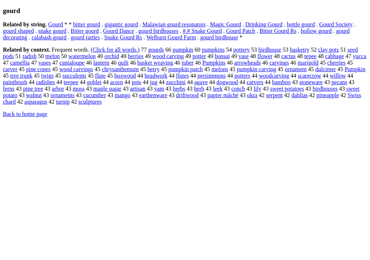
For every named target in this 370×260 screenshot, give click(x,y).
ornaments (63, 95)
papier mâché (222, 95)
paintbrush (15, 82)
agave (201, 82)
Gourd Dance (118, 31)
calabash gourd (49, 37)
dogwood (227, 82)
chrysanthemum (120, 69)
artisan (138, 89)
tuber (188, 63)
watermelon (82, 56)
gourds (156, 50)
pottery (241, 50)
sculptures (90, 102)
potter (199, 56)
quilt (123, 63)
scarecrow (309, 76)
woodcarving (274, 76)
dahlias (299, 95)
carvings (279, 63)
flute (100, 76)
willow (338, 76)
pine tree (33, 89)
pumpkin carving (256, 69)
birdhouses (325, 89)
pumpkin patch (185, 69)
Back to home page (25, 114)
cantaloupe (72, 63)
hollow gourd (316, 31)
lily (257, 89)
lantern (101, 63)
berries (136, 56)
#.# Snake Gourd (202, 31)
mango (122, 95)
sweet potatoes (287, 89)
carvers (255, 82)
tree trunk (21, 76)
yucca (359, 56)
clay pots (328, 50)
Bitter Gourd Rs (277, 31)
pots (136, 82)
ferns (8, 89)
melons (219, 69)
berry (153, 69)
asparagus (36, 102)
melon (52, 56)
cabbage (334, 56)
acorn (116, 82)
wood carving (168, 56)
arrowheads (247, 63)
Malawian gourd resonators (174, 24)
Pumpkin (355, 69)
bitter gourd (86, 24)
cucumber (94, 95)
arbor (58, 89)
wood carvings (76, 69)
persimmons (212, 76)
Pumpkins (213, 63)
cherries (336, 63)
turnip (63, 102)
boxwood (125, 76)
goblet (94, 82)
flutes (182, 76)
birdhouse (269, 50)
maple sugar (107, 89)
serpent (274, 95)
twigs (47, 76)
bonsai (222, 56)
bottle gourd (301, 24)
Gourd (55, 24)
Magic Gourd (225, 24)
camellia (20, 63)
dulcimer (325, 69)
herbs (179, 89)
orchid (111, 56)
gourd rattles (85, 37)
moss (79, 89)
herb (199, 89)
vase (243, 56)
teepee (71, 82)
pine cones (38, 69)
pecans (339, 82)
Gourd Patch (240, 31)
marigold (308, 63)
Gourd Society (336, 24)
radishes (45, 82)
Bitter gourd (85, 31)
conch (238, 89)
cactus (288, 56)
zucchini (176, 82)
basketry (299, 50)
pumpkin (183, 50)
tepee (310, 56)
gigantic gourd (121, 24)
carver (10, 69)
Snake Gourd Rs (123, 37)
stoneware (311, 82)
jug (153, 82)
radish (29, 56)
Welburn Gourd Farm (171, 37)
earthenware (153, 95)
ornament (295, 69)
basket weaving (155, 63)
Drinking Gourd (264, 24)
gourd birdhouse (219, 37)
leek (218, 89)
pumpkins (213, 50)
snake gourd (52, 31)
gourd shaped (18, 31)
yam (159, 89)
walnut (34, 95)
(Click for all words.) (115, 50)
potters (242, 76)
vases (44, 63)
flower (264, 56)
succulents (74, 76)
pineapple (328, 95)
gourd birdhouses (158, 31)
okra (252, 95)
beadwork (156, 76)
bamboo (281, 82)
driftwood (187, 95)
